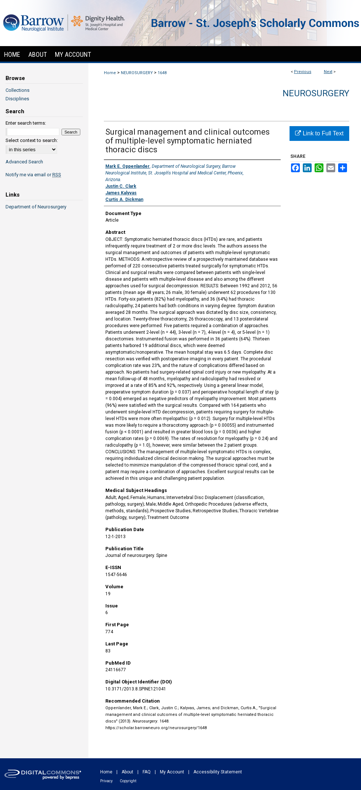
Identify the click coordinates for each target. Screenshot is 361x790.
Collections (17, 90)
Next (328, 71)
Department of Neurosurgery (36, 206)
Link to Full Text (319, 133)
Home (110, 72)
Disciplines (17, 98)
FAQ (147, 772)
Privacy (106, 781)
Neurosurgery (316, 93)
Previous (302, 71)
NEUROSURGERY (137, 72)
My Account (172, 772)
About (127, 772)
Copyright (128, 781)
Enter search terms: (26, 123)
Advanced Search (24, 161)
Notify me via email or (33, 174)
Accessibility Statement (217, 772)
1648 (162, 72)
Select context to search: (32, 140)
